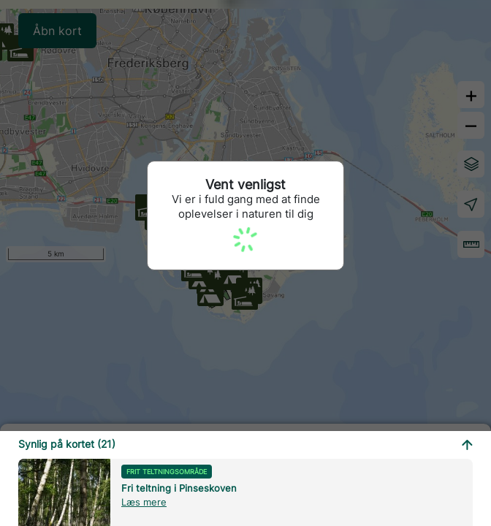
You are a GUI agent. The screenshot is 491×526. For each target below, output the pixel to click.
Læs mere (144, 502)
